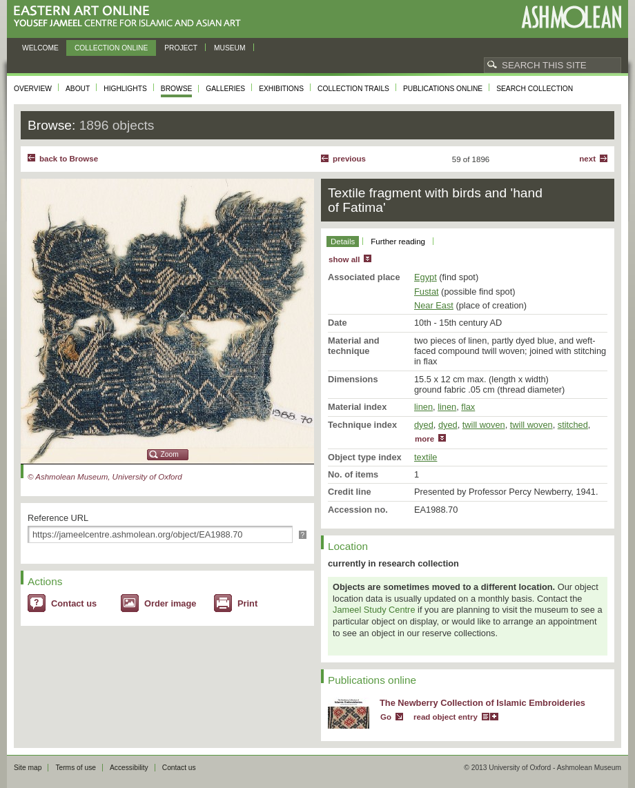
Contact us (74, 603)
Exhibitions (281, 88)
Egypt (425, 277)
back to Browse (68, 159)
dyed (423, 425)
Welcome (40, 48)
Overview (33, 88)
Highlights (125, 88)
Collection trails (353, 88)
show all (344, 259)
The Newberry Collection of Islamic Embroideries (482, 703)
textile (425, 457)
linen (423, 407)
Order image (170, 603)
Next (587, 159)
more (424, 439)
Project (180, 48)
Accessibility (129, 767)
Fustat (426, 291)
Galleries (225, 88)
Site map (27, 767)
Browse (177, 88)
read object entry (445, 717)
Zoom (170, 454)
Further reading (398, 241)
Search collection (534, 88)
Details (343, 241)
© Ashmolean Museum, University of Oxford (105, 477)
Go (385, 717)
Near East (433, 305)
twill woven (483, 425)
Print (247, 603)
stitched (573, 425)
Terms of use (75, 767)
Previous (349, 159)
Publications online (442, 88)
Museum (230, 48)
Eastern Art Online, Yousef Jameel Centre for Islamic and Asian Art (131, 17)
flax (468, 407)
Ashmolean (571, 17)
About (78, 88)
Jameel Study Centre (374, 609)
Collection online (111, 48)
